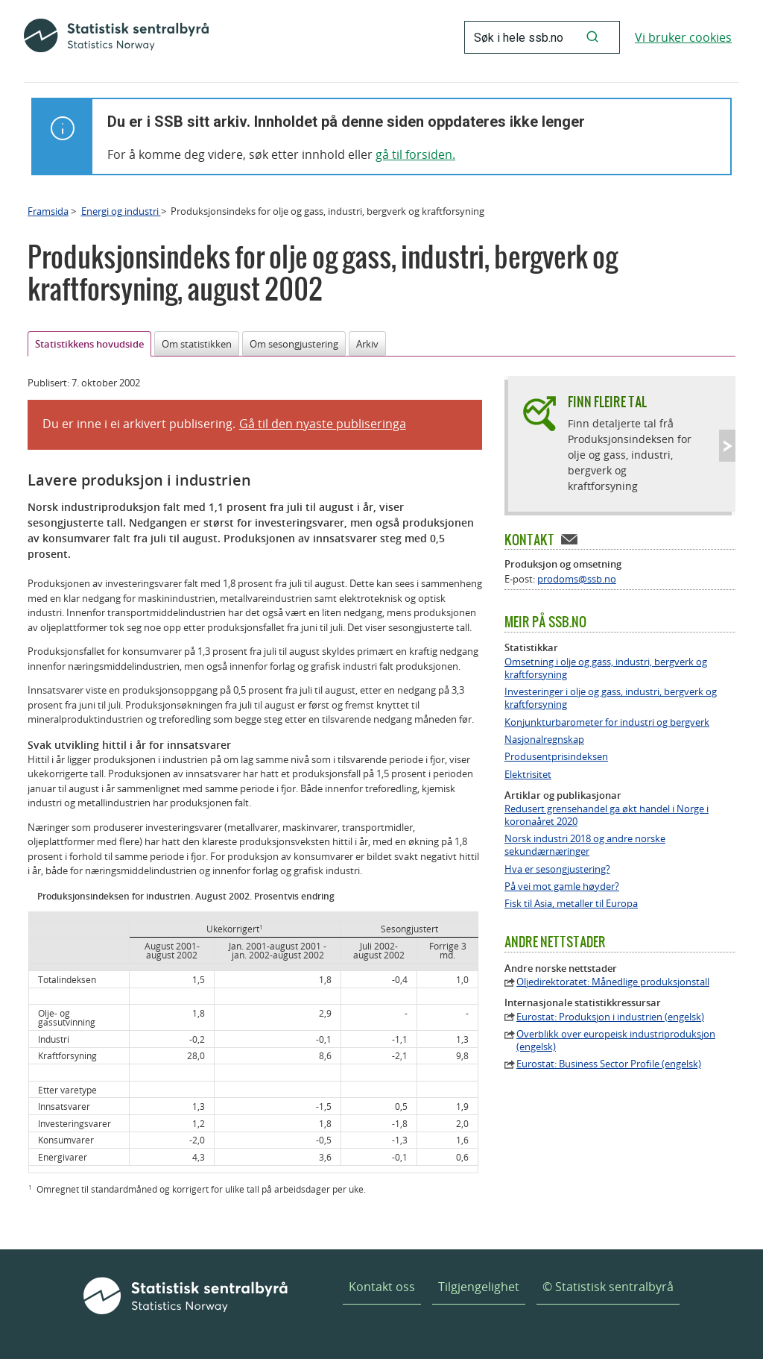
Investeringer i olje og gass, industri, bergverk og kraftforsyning (610, 698)
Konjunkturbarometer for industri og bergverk (606, 722)
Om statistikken (197, 344)
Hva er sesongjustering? (557, 869)
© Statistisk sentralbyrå (608, 1286)
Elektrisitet (527, 774)
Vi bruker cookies (683, 37)
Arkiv (367, 344)
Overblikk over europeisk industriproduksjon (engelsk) (615, 1040)
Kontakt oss (382, 1286)
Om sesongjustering (294, 344)
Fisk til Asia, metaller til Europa (571, 903)
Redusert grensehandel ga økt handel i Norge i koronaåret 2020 (606, 815)
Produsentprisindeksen (556, 756)
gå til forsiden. (415, 154)
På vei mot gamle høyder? (561, 886)
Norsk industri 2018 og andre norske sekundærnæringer (584, 845)
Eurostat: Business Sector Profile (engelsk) (608, 1064)
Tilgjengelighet (478, 1286)
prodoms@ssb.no (576, 579)
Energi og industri (121, 211)
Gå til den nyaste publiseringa (322, 423)
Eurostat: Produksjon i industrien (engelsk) (610, 1017)
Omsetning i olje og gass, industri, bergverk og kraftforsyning (605, 668)
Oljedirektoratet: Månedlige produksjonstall (612, 982)
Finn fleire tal (607, 401)
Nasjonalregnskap (544, 739)
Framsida (48, 211)
